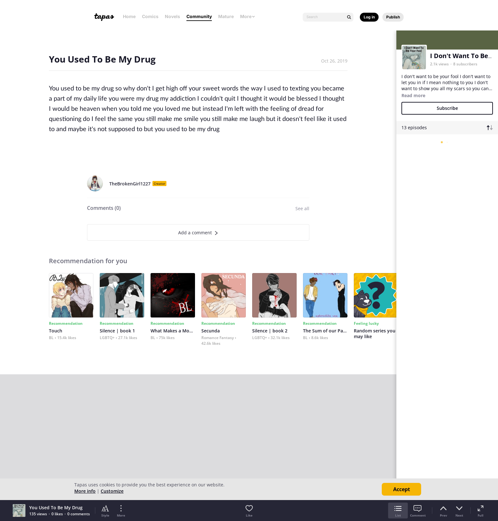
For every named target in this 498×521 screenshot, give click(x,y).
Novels (172, 16)
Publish (393, 17)
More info (85, 491)
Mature (226, 16)
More (247, 16)
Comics (150, 16)
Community (199, 16)
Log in (369, 17)
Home (129, 16)
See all (302, 208)
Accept (401, 489)
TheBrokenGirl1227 (130, 183)
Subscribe (447, 108)
